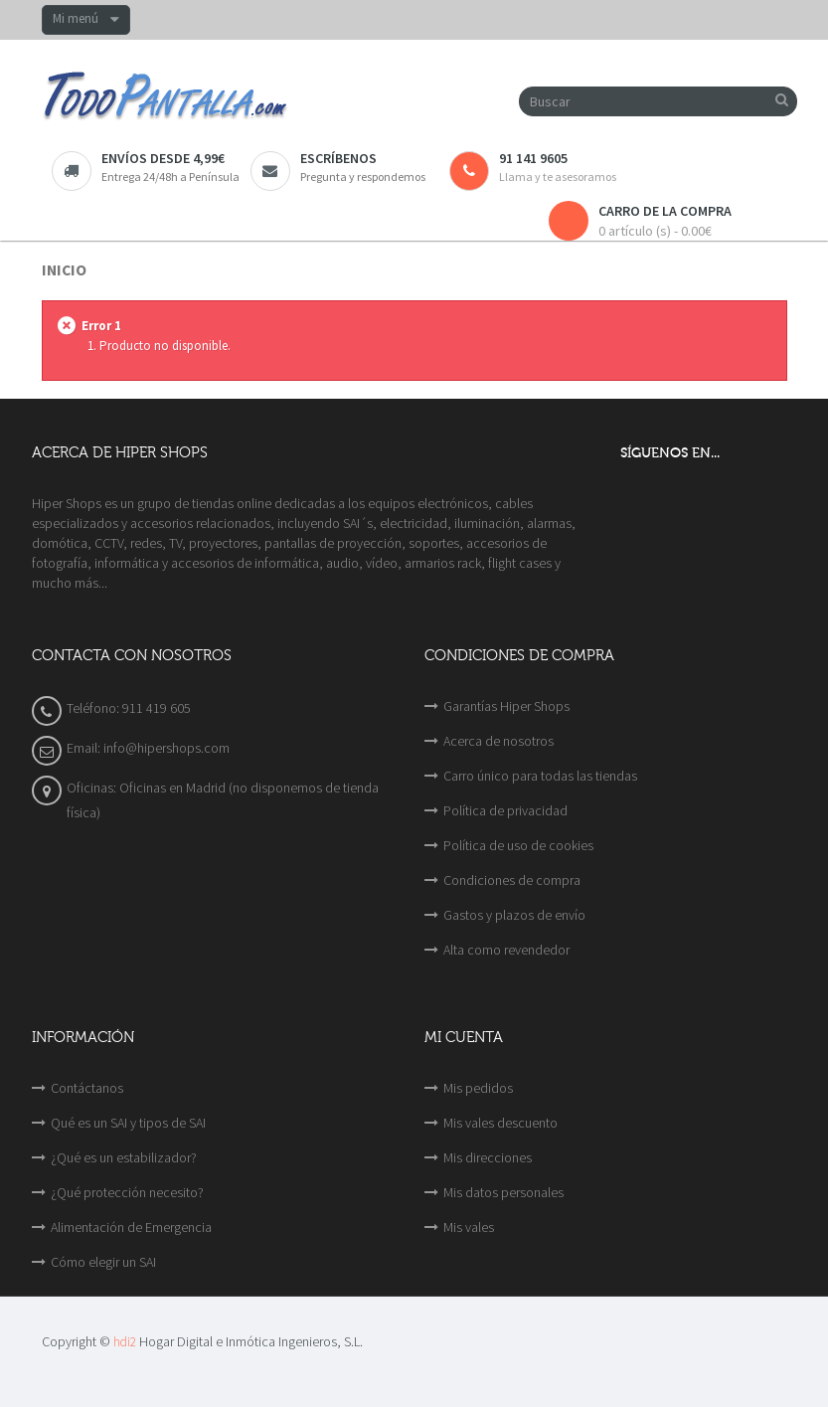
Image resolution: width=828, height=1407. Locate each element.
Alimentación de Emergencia (131, 1227)
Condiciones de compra (511, 880)
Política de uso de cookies (518, 845)
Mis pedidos (478, 1088)
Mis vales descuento (500, 1123)
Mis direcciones (487, 1157)
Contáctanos (87, 1088)
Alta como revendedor (506, 950)
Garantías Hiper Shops (506, 706)
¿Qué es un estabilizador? (124, 1157)
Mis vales (468, 1227)
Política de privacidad (505, 810)
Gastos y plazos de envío (514, 915)
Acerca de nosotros (498, 741)
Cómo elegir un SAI (103, 1262)
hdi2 (124, 1341)
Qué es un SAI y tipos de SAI (128, 1123)
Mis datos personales (503, 1192)
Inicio (64, 270)
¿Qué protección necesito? (127, 1192)
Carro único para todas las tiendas (540, 776)
